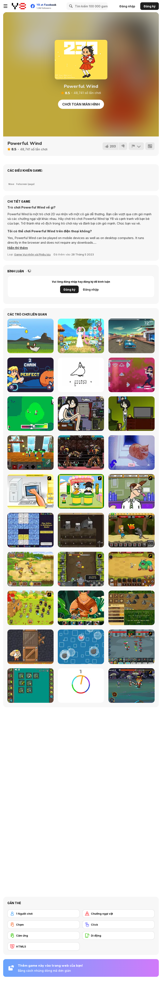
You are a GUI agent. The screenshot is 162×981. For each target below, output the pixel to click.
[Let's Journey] (131, 530)
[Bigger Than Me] (81, 413)
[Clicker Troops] (131, 646)
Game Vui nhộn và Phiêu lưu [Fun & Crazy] (32, 254)
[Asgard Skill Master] (131, 685)
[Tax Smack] (131, 491)
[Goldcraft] (131, 608)
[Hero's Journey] (81, 608)
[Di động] (118, 935)
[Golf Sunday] (30, 413)
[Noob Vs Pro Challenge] (30, 452)
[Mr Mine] (81, 530)
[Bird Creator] (81, 375)
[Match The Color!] (81, 685)
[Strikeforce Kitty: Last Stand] (30, 608)
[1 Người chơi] (43, 913)
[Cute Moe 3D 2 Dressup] (81, 336)
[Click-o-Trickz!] (30, 530)
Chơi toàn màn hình (81, 104)
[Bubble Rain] (81, 646)
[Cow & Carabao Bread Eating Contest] (81, 491)
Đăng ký (149, 6)
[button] (17, 248)
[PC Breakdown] (30, 491)
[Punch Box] (30, 646)
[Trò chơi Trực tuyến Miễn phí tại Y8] (19, 6)
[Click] (118, 924)
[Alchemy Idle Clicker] (30, 685)
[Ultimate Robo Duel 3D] (81, 452)
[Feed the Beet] (30, 375)
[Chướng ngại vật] (118, 913)
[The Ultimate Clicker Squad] (131, 569)
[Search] (70, 6)
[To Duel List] (131, 413)
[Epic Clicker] (81, 569)
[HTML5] (43, 946)
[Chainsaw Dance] (131, 375)
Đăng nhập (127, 6)
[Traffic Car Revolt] (131, 336)
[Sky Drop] (30, 336)
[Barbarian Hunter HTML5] (30, 569)
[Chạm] (43, 924)
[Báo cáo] (136, 146)
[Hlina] (131, 452)
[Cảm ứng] (43, 935)
